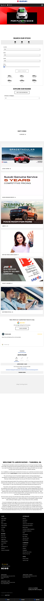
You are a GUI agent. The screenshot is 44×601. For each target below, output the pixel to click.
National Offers (4, 541)
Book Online (25, 527)
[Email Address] (22, 369)
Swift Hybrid (3, 518)
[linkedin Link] (7, 568)
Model (22, 60)
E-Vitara (3, 531)
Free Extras (25, 520)
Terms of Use (25, 560)
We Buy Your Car (26, 553)
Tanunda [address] (22, 351)
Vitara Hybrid (4, 525)
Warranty (25, 522)
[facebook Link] (2, 568)
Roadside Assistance (27, 531)
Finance (3, 548)
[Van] (34, 81)
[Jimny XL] (22, 214)
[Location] (16, 359)
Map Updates (25, 540)
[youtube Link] (4, 568)
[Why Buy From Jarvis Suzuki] (22, 243)
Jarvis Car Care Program (28, 523)
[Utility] (22, 81)
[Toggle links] (5, 595)
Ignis (2, 522)
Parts (24, 532)
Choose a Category (22, 97)
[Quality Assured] (22, 271)
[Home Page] (22, 1)
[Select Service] (22, 359)
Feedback (25, 550)
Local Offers (3, 543)
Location (22, 48)
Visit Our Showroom (22, 92)
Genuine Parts (26, 538)
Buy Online (25, 536)
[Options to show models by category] (22, 98)
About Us (24, 546)
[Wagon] (34, 76)
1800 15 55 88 (23, 368)
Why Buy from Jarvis (27, 552)
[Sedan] (22, 76)
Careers (24, 548)
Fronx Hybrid (3, 523)
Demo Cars (3, 537)
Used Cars (3, 539)
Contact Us (25, 544)
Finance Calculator (5, 550)
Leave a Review (22, 328)
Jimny (2, 529)
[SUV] (9, 81)
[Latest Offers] (22, 157)
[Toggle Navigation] (42, 5)
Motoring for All (4, 546)
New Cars (3, 535)
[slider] (4, 67)
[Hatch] (9, 76)
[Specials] (36, 599)
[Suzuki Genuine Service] (22, 185)
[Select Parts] (27, 359)
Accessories (25, 534)
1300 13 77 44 (27, 577)
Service (24, 518)
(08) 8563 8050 (6, 583)
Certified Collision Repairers (28, 529)
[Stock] (7, 599)
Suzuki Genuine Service (28, 525)
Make (22, 54)
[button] (22, 339)
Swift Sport (3, 520)
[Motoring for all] (22, 300)
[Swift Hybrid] (22, 119)
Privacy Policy (25, 558)
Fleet (2, 544)
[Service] (22, 599)
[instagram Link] (5, 568)
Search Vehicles (22, 71)
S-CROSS (3, 527)
